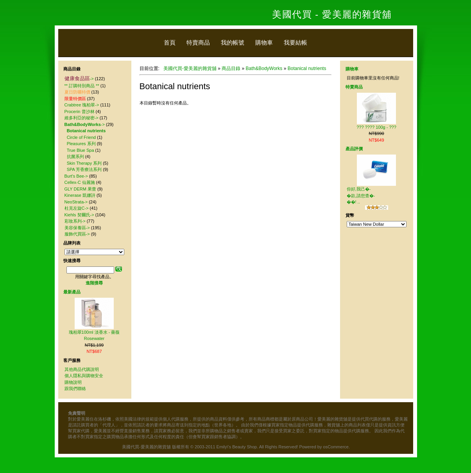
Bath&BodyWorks (264, 68)
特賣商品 (198, 42)
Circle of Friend (81, 137)
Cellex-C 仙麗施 (79, 182)
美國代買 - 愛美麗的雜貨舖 (332, 14)
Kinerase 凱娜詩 (79, 195)
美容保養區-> (77, 227)
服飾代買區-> (77, 234)
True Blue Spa (80, 150)
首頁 (170, 42)
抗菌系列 (75, 156)
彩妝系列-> (75, 221)
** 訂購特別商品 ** (81, 85)
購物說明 (73, 382)
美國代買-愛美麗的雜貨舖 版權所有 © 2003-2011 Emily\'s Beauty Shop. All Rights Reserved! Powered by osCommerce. (236, 446)
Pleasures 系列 (81, 143)
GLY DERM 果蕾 (80, 189)
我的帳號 (232, 42)
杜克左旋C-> (76, 208)
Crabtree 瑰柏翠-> (81, 105)
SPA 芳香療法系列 (84, 169)
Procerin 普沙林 (79, 111)
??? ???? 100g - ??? (376, 127)
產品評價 (354, 148)
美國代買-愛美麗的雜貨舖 (190, 68)
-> (79, 78)
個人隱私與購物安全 (83, 375)
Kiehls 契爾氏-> (79, 214)
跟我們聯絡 (75, 388)
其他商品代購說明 (81, 369)
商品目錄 (231, 68)
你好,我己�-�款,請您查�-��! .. (361, 195)
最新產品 (72, 292)
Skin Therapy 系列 (84, 163)
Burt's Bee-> (76, 176)
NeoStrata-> (76, 202)
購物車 (264, 42)
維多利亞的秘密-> (81, 117)
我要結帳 (295, 42)
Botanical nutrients (307, 68)
